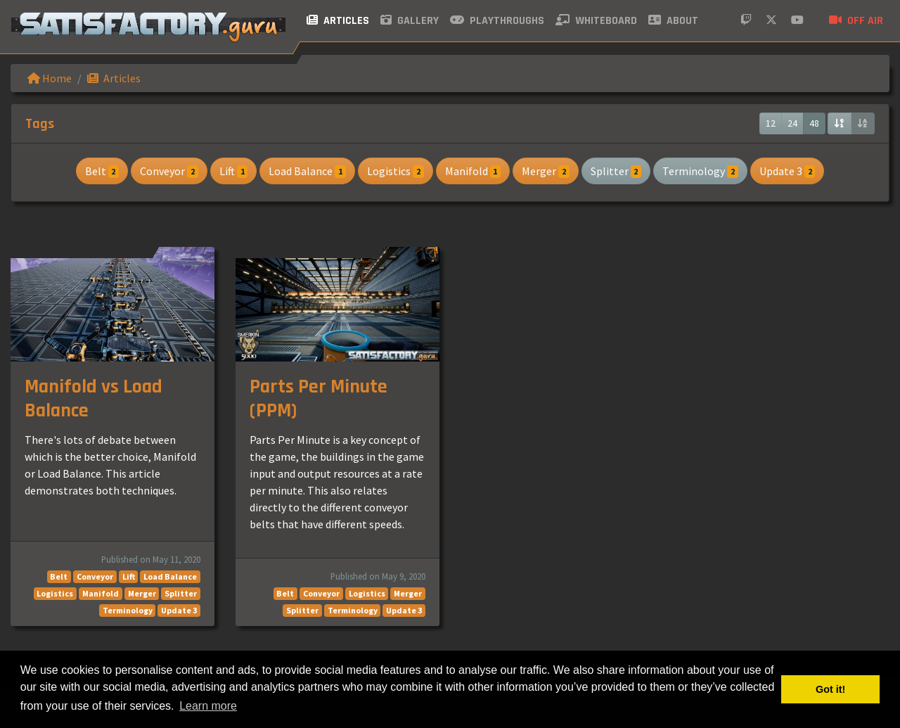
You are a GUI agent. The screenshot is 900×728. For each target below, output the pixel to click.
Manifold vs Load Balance (93, 398)
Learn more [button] (208, 706)
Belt (102, 171)
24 (792, 123)
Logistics (395, 171)
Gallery (409, 20)
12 (771, 123)
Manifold (473, 171)
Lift (233, 171)
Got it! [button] (830, 689)
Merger (546, 171)
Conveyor (169, 171)
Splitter (616, 171)
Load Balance (307, 171)
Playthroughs (497, 20)
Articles (338, 20)
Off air (856, 20)
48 (814, 123)
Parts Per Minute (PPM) (318, 398)
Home (49, 78)
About (673, 20)
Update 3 (787, 171)
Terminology (700, 171)
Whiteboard (596, 20)
